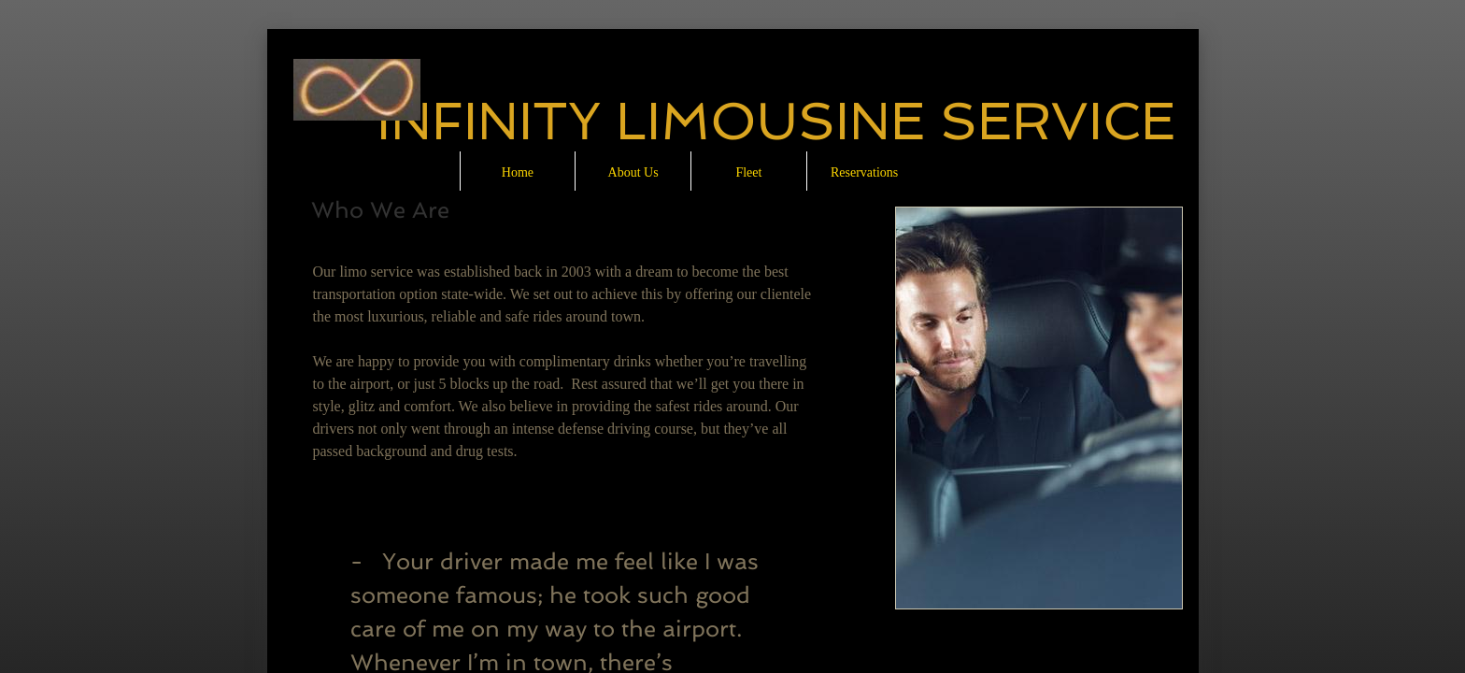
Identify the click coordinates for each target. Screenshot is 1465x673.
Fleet (748, 172)
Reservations (864, 172)
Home (517, 172)
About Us (633, 172)
